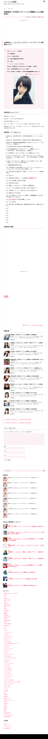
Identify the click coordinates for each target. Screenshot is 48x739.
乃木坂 (32, 325)
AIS (4, 596)
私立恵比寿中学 (7, 712)
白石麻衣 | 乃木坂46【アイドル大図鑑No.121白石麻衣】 (23, 351)
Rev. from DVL (7, 616)
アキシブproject (7, 656)
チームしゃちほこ (7, 670)
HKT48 (5, 608)
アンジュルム (7, 659)
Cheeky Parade (7, 599)
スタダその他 (7, 665)
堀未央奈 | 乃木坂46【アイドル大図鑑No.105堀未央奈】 (23, 401)
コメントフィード (7, 726)
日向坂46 (6, 703)
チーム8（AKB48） (8, 668)
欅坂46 (5, 709)
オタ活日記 (6, 661)
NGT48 (5, 611)
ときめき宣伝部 (7, 641)
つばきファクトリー (8, 637)
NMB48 (5, 613)
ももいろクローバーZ (8, 648)
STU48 (5, 621)
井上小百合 (12, 199)
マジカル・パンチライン (9, 683)
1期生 (25, 325)
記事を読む (12, 339)
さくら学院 (6, 634)
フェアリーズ (7, 678)
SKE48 (5, 618)
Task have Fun (7, 625)
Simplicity (27, 736)
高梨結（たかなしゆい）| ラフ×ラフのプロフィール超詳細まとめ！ (22, 503)
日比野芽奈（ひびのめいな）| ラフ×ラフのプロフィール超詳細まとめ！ (23, 487)
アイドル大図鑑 (10, 2)
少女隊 (5, 701)
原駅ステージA (7, 698)
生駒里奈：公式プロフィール (35, 74)
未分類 (5, 705)
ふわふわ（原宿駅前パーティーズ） (11, 643)
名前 (5, 446)
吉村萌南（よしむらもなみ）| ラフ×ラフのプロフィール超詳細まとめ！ (23, 477)
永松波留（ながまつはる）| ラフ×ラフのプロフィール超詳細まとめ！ (22, 498)
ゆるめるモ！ (7, 650)
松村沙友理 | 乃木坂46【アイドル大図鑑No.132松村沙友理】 (24, 376)
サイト (5, 455)
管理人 (42, 325)
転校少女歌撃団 (7, 716)
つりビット (6, 639)
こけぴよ (6, 630)
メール (5, 450)
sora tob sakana (7, 620)
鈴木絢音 (31, 178)
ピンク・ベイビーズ (8, 676)
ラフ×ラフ (6, 689)
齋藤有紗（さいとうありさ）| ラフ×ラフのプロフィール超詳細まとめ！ (23, 513)
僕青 (5, 692)
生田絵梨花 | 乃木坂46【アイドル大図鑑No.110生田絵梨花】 (17, 420)
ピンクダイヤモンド (8, 674)
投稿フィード (7, 724)
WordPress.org (7, 728)
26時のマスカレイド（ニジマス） (11, 593)
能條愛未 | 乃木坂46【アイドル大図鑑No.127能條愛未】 (23, 334)
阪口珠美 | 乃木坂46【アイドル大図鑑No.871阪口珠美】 (23, 409)
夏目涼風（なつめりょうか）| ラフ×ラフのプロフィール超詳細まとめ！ (23, 493)
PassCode (6, 615)
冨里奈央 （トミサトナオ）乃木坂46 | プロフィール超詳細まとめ (26, 368)
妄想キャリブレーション (9, 700)
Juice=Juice (6, 610)
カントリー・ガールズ (8, 663)
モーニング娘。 (7, 685)
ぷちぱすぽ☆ (7, 645)
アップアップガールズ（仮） (10, 657)
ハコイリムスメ (7, 672)
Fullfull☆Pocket (7, 605)
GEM (5, 606)
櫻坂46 (5, 707)
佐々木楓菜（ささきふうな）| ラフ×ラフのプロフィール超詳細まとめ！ (23, 508)
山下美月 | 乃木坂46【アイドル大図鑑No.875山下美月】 (23, 392)
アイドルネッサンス (8, 654)
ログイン (6, 722)
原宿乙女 (6, 694)
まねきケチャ (7, 646)
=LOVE (5, 594)
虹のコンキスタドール (8, 714)
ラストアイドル (7, 687)
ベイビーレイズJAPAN (9, 679)
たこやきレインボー (8, 635)
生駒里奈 (37, 325)
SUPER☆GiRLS (7, 623)
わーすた (6, 652)
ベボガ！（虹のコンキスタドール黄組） (12, 681)
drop (5, 601)
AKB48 (5, 598)
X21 (5, 626)
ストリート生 (7, 667)
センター (29, 325)
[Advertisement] (24, 29)
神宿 (5, 710)
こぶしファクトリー (8, 632)
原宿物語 (6, 696)
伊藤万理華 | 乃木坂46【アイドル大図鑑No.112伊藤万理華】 (17, 423)
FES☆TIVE (6, 603)
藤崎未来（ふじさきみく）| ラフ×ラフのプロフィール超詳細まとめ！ (22, 482)
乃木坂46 (41, 16)
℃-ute (5, 628)
